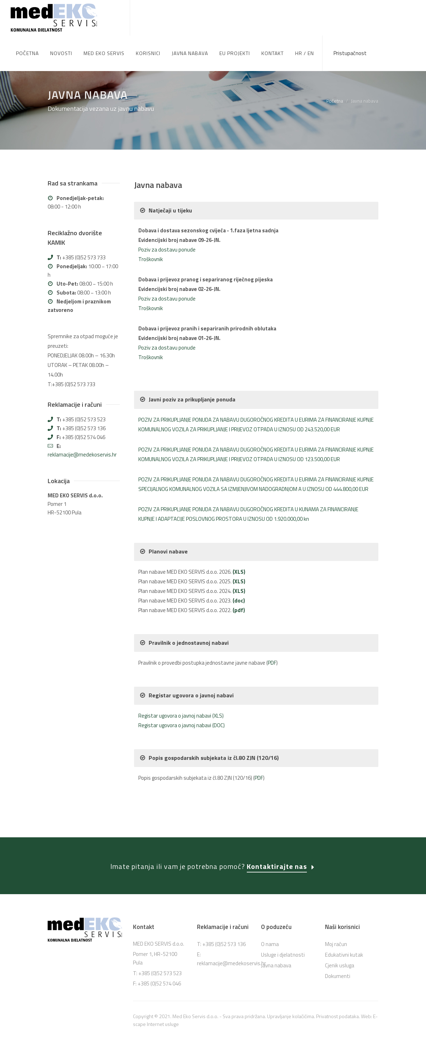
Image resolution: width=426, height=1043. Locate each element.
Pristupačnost (350, 53)
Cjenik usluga (339, 930)
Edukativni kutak (344, 919)
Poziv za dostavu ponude (167, 214)
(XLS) (239, 537)
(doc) (239, 565)
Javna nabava (276, 930)
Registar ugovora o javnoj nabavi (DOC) (181, 690)
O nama (270, 909)
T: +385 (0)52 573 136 (221, 909)
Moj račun (336, 909)
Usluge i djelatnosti (283, 919)
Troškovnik (150, 224)
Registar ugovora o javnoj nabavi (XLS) (181, 680)
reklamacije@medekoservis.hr (82, 419)
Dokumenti (337, 941)
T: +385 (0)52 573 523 (157, 938)
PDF (272, 627)
